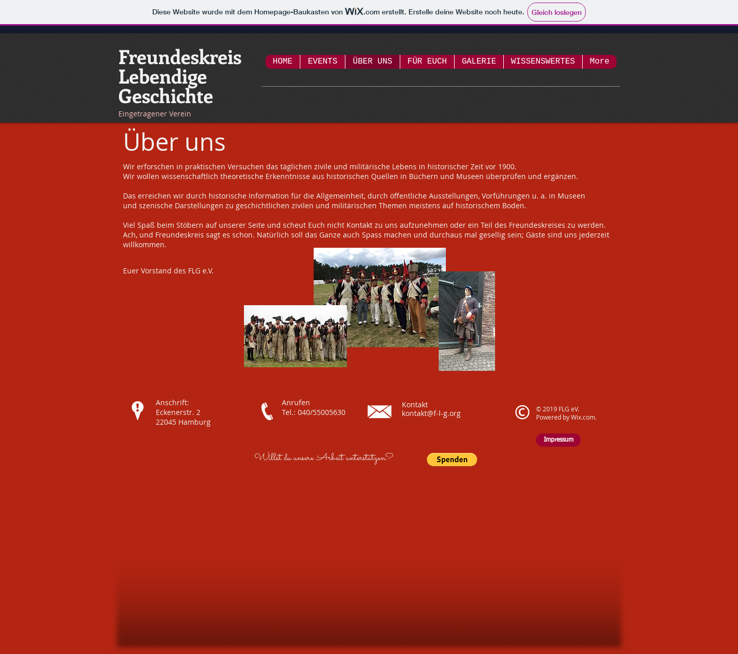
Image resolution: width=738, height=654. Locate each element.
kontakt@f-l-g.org (431, 413)
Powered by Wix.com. (566, 417)
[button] (452, 459)
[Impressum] (558, 440)
